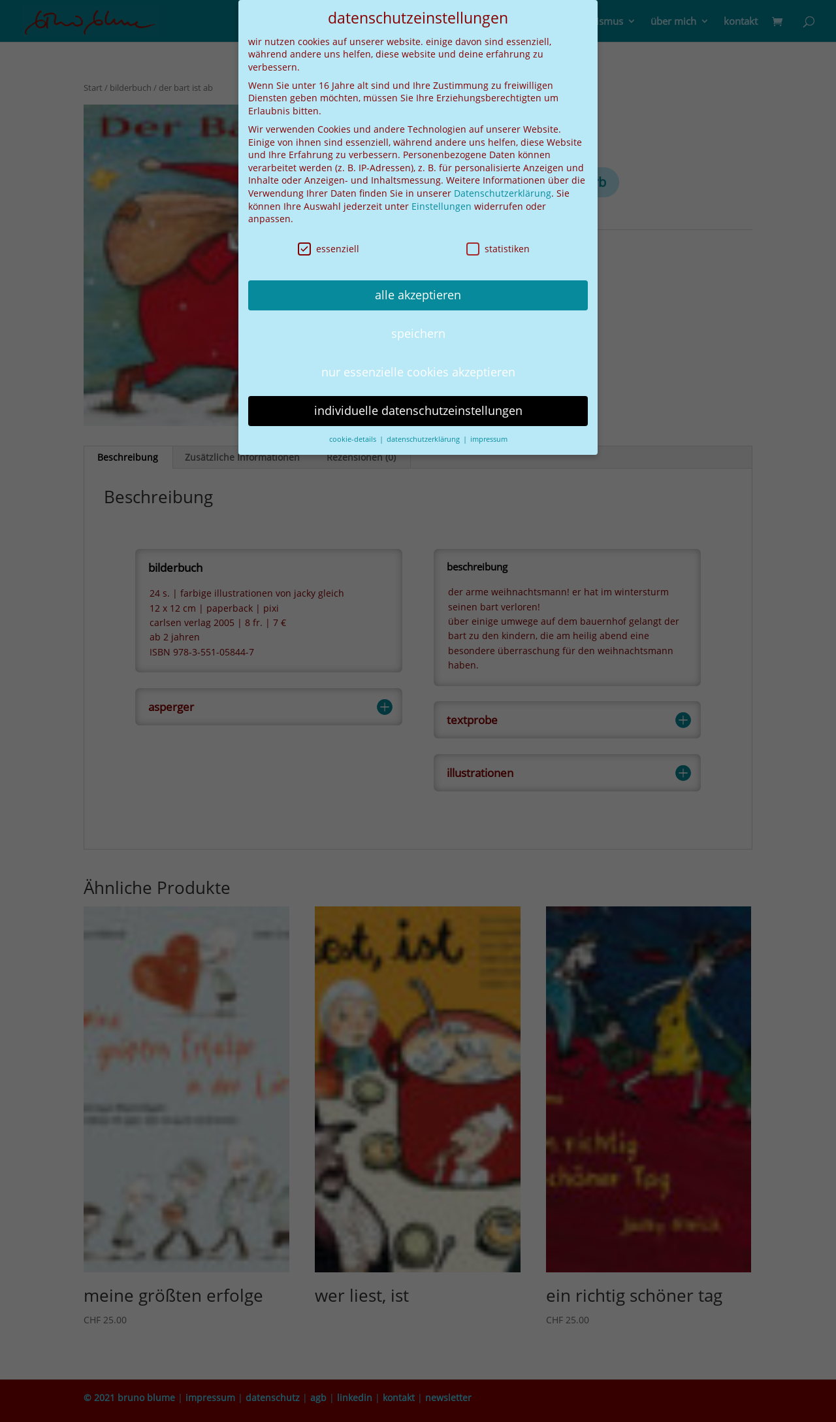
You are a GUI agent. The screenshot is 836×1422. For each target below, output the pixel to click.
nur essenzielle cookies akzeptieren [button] (418, 370)
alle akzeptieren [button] (418, 293)
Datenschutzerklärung (502, 191)
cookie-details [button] (353, 437)
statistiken (498, 246)
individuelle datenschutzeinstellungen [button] (418, 408)
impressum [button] (488, 437)
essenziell (328, 246)
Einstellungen (441, 204)
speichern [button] (418, 331)
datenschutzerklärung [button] (424, 437)
